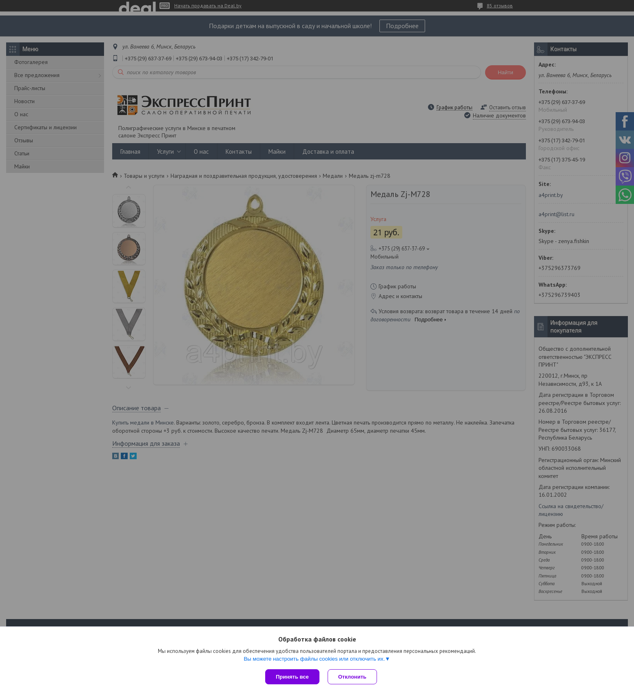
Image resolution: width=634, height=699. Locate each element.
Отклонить (352, 677)
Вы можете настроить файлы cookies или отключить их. (314, 659)
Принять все (292, 677)
